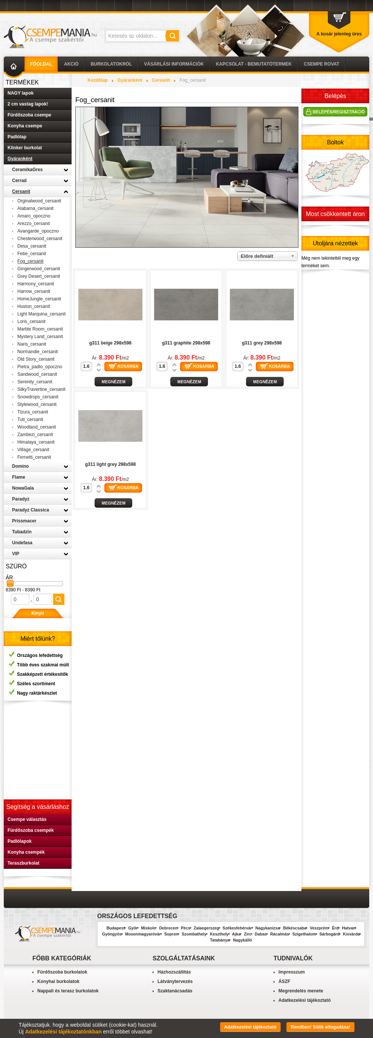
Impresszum (291, 972)
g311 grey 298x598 (262, 343)
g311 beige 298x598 (110, 343)
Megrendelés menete (300, 991)
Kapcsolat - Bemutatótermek (254, 64)
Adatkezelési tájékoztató (304, 1000)
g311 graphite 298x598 (186, 343)
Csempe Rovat (321, 64)
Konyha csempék (26, 852)
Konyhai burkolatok (58, 981)
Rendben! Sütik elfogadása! (320, 1027)
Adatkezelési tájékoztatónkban (63, 1032)
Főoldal (41, 64)
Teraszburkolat (23, 863)
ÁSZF (284, 981)
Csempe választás (27, 819)
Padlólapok (20, 841)
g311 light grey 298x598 (110, 464)
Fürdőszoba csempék (31, 830)
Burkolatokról (111, 64)
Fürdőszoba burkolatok (62, 972)
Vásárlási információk (174, 64)
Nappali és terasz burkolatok (68, 991)
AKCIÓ (71, 64)
